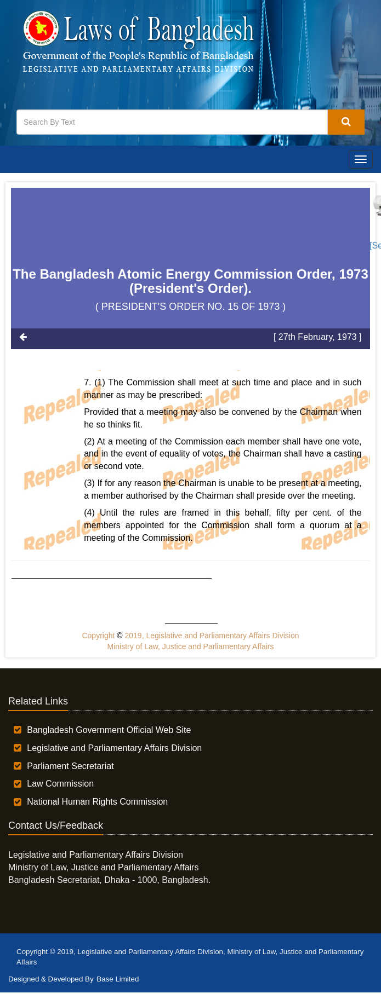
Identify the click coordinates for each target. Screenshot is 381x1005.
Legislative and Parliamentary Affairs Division (114, 748)
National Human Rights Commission (97, 801)
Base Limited (117, 979)
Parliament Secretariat (70, 766)
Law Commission (60, 783)
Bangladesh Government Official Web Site (109, 730)
